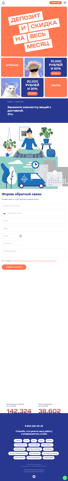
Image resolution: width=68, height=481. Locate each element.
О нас (26, 440)
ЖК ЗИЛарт (48, 449)
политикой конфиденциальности (46, 261)
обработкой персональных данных (24, 261)
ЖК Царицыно (19, 449)
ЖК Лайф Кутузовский (50, 453)
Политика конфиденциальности (34, 471)
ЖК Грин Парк (19, 457)
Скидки (49, 440)
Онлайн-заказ (48, 457)
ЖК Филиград (35, 453)
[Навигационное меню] (65, 3)
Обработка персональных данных (34, 469)
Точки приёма (34, 445)
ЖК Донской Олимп (34, 449)
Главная (9, 101)
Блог (33, 440)
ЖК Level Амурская (34, 457)
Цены (41, 440)
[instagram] (34, 476)
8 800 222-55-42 (34, 426)
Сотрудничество (20, 445)
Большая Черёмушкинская (18, 453)
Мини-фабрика (47, 445)
